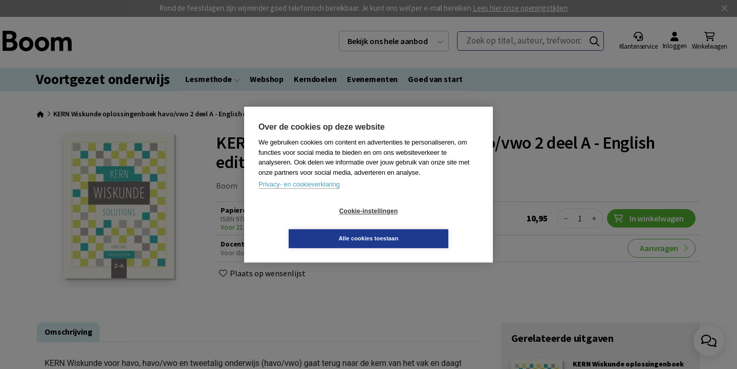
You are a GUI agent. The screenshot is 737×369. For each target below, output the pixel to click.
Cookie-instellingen (307, 225)
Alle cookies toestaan (430, 224)
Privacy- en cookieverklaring (299, 198)
